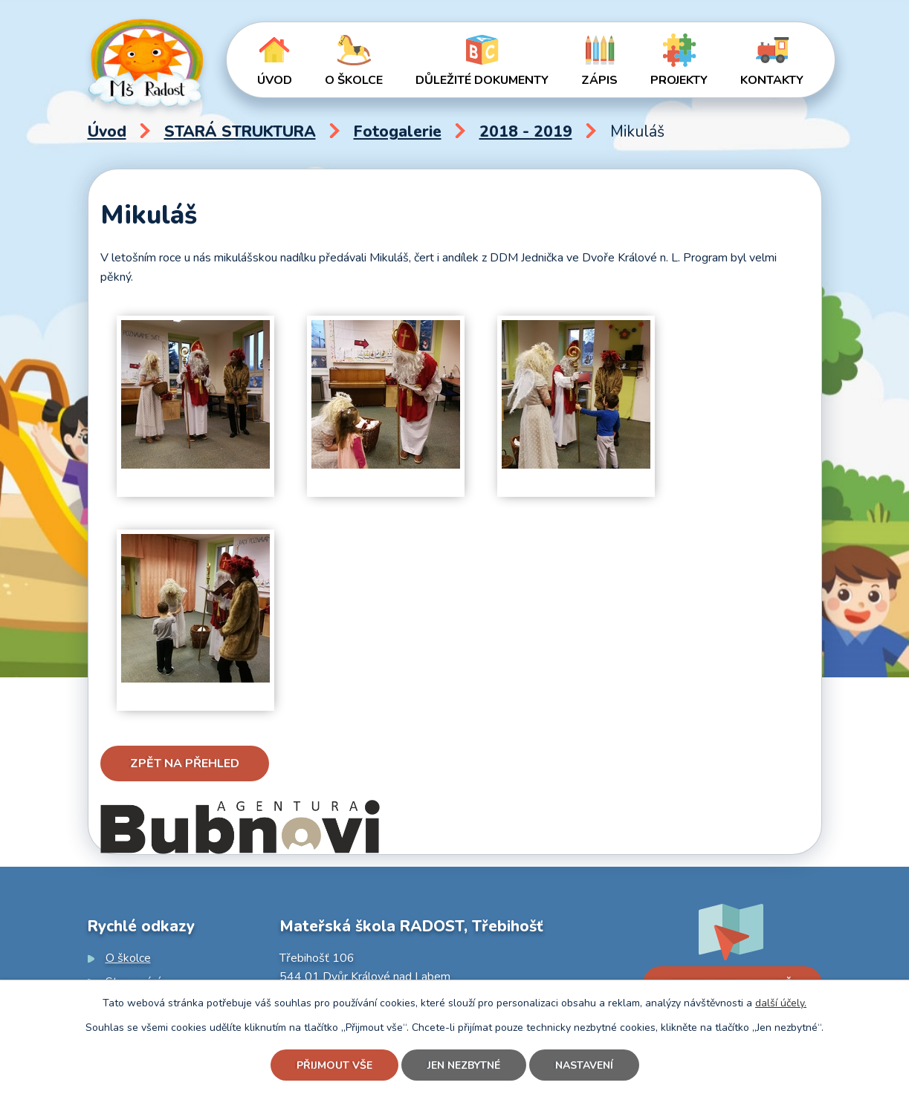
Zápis (599, 80)
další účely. (780, 1003)
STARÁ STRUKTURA (240, 131)
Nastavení (584, 1065)
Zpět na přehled (184, 763)
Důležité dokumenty (482, 80)
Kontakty (771, 80)
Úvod (274, 80)
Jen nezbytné (463, 1065)
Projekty (679, 80)
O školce (354, 80)
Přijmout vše (334, 1065)
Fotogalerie (397, 131)
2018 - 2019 (525, 131)
